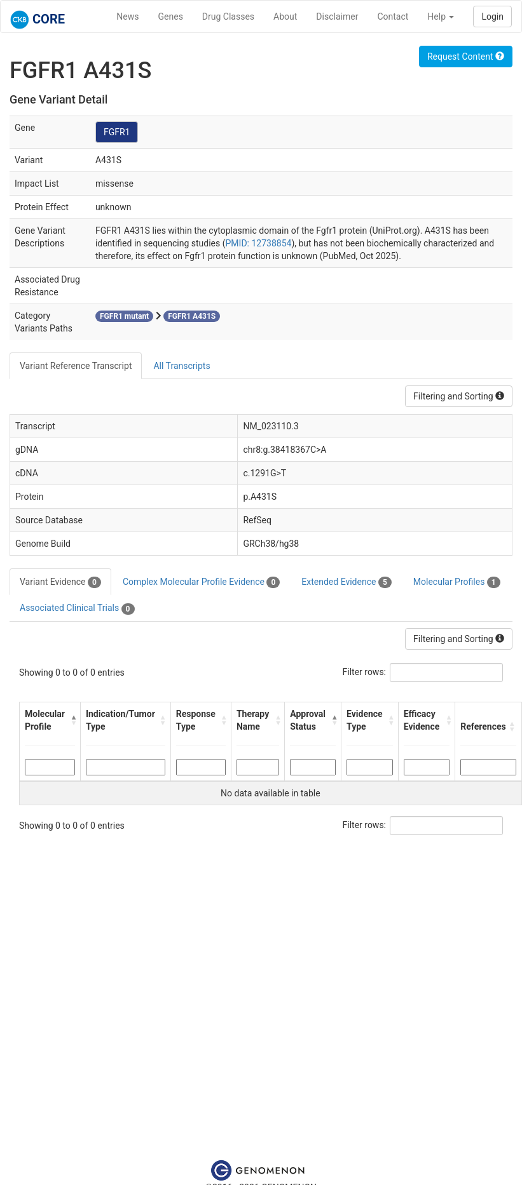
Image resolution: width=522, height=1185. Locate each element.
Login (492, 16)
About (285, 16)
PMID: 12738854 (259, 243)
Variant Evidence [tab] (60, 582)
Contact (392, 16)
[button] (72, 720)
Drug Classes (228, 16)
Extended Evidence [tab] (346, 582)
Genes (170, 16)
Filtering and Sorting (458, 396)
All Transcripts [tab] (181, 366)
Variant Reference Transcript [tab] (76, 366)
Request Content (465, 56)
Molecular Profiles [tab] (456, 582)
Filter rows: (365, 672)
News (127, 16)
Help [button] (440, 16)
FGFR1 (117, 132)
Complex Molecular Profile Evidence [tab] (201, 582)
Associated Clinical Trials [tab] (77, 608)
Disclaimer (337, 16)
